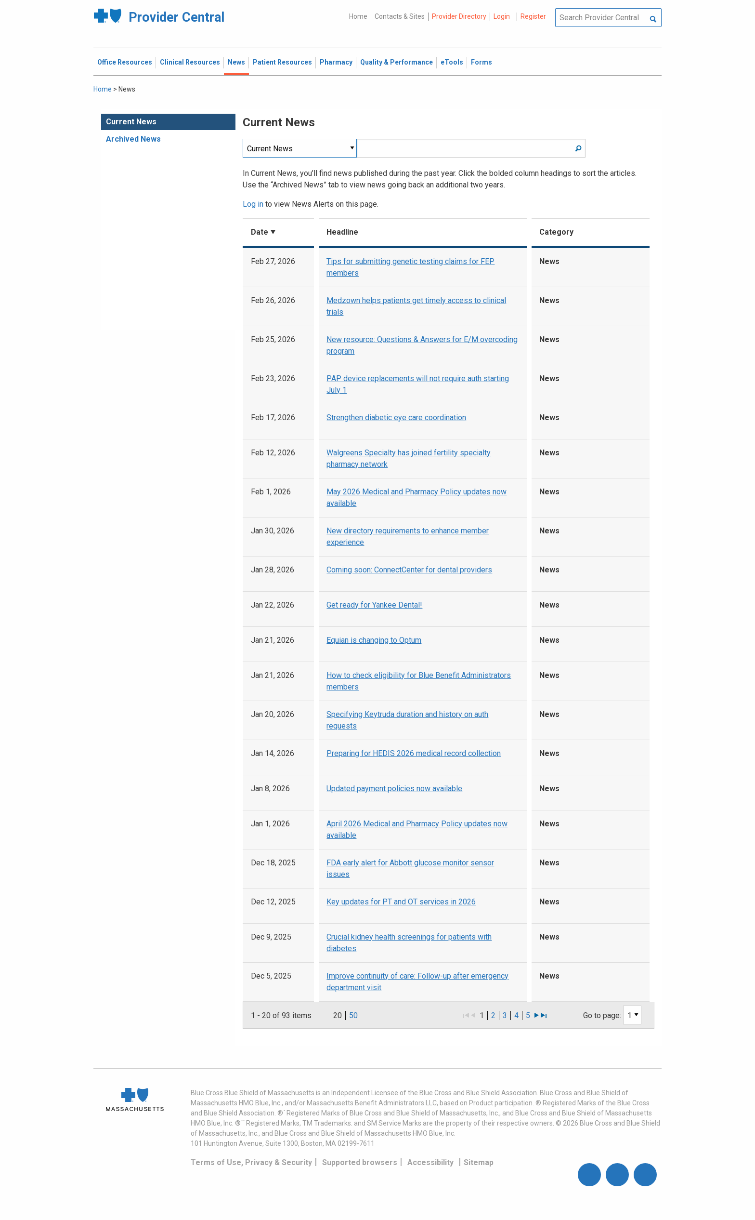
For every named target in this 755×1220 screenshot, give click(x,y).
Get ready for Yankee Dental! (374, 605)
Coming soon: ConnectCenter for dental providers (409, 569)
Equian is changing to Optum (373, 640)
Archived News (133, 139)
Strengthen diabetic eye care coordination (396, 417)
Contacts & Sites (400, 16)
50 (353, 1015)
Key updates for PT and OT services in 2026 (401, 901)
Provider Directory (459, 16)
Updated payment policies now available (394, 788)
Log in (253, 204)
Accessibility (430, 1162)
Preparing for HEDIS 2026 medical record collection (413, 753)
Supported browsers (359, 1162)
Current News (131, 121)
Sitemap (479, 1162)
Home (358, 16)
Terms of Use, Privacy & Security (251, 1162)
